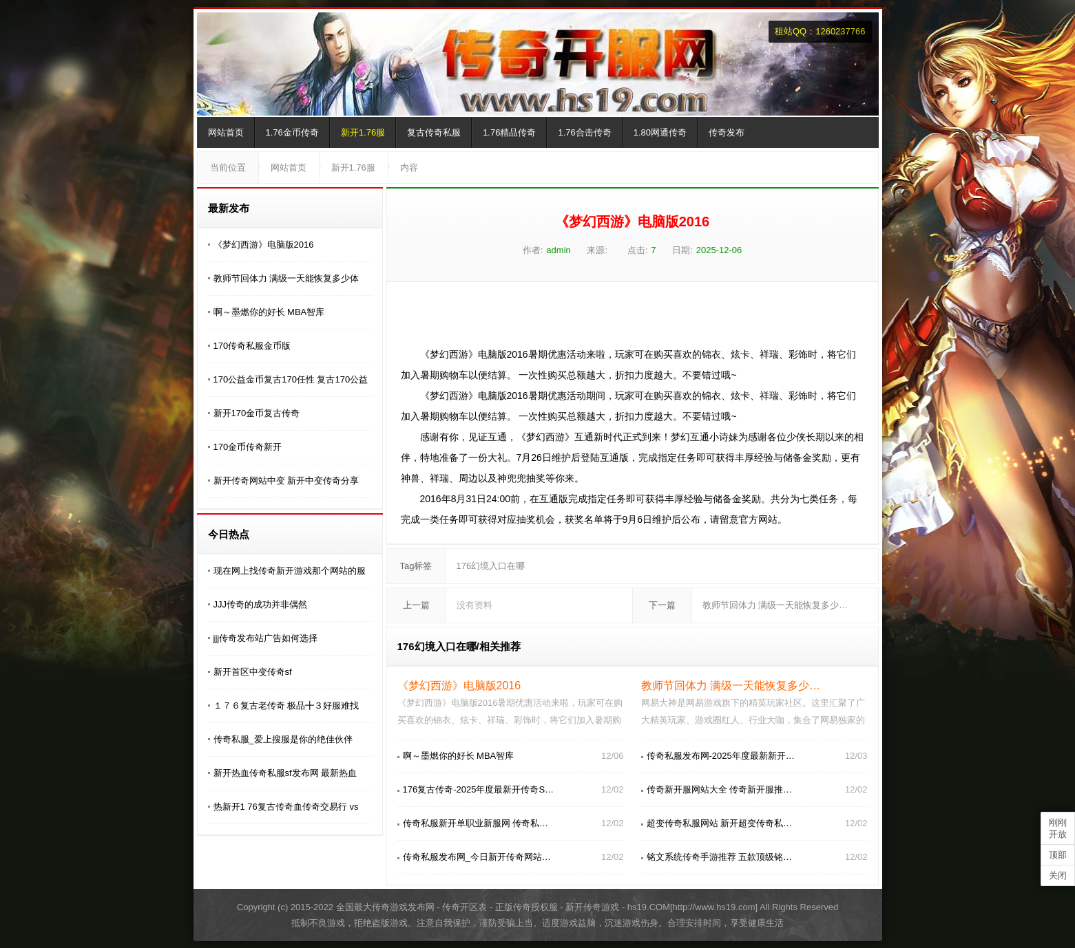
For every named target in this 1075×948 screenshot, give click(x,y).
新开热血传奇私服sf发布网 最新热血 (285, 773)
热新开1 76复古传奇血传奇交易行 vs (286, 806)
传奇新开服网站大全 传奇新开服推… (720, 789)
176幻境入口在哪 (491, 566)
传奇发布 (726, 132)
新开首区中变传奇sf (252, 672)
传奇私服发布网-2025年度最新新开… (721, 756)
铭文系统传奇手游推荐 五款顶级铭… (720, 857)
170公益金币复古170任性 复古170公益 (290, 379)
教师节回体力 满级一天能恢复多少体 (286, 278)
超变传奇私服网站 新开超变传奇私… (720, 823)
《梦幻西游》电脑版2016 (263, 244)
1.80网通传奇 (660, 132)
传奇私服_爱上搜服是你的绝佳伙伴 (283, 739)
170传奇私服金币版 (252, 346)
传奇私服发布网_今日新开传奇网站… (477, 857)
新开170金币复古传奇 (256, 413)
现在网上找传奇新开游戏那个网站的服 (289, 570)
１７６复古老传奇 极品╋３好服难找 (286, 705)
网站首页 (226, 132)
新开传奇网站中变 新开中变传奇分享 (286, 480)
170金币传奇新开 (247, 447)
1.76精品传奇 (509, 132)
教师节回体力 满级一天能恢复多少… (775, 605)
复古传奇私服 (434, 132)
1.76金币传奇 (292, 132)
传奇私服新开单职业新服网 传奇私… (476, 823)
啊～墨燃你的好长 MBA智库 (269, 312)
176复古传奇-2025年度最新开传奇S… (478, 789)
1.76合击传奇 (584, 132)
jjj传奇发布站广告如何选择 (265, 638)
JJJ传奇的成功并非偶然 (260, 604)
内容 (409, 167)
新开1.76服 (363, 132)
